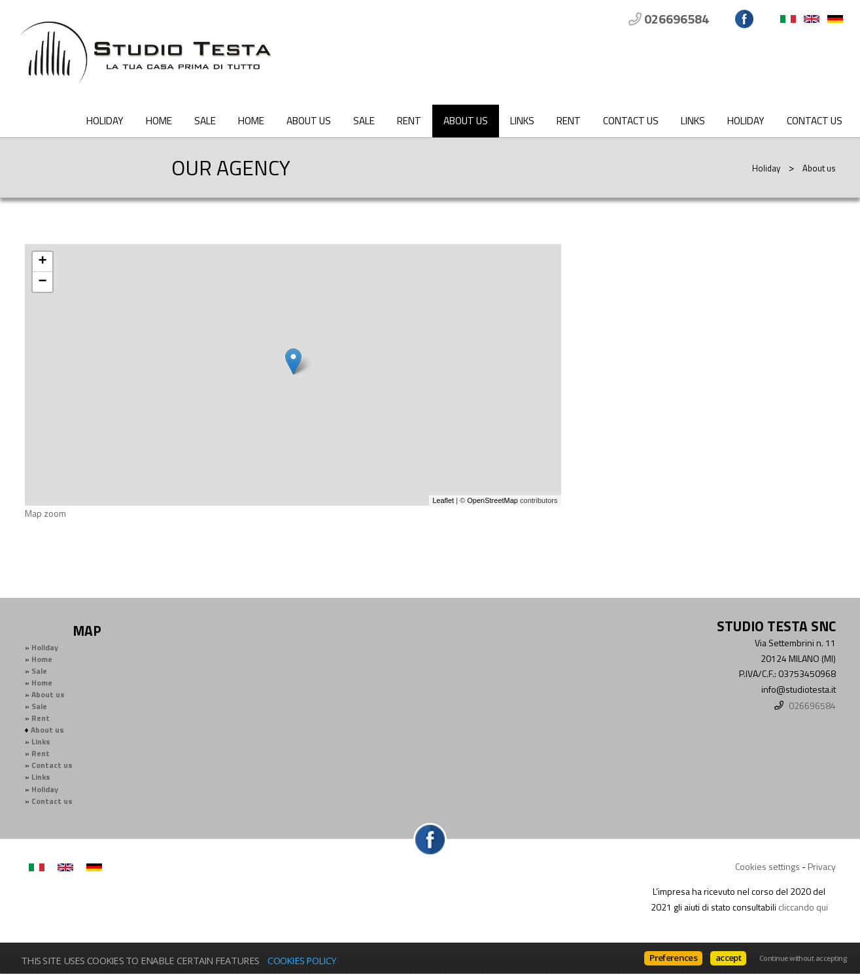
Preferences (673, 958)
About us (308, 120)
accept (728, 958)
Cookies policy (301, 960)
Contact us (631, 120)
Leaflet (443, 500)
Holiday (105, 120)
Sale (205, 120)
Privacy (822, 866)
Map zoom (45, 513)
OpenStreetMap (492, 500)
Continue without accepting (803, 958)
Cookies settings (767, 866)
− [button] (42, 282)
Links (522, 120)
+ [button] (42, 261)
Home (159, 120)
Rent (409, 120)
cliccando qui (803, 907)
